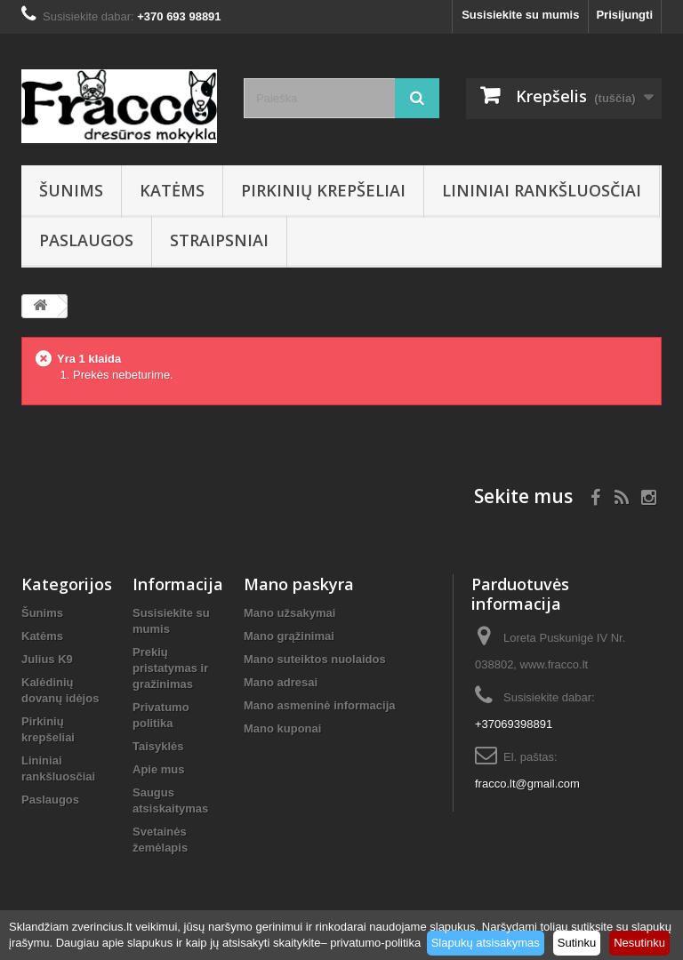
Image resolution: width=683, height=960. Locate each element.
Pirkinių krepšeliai (323, 190)
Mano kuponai (282, 728)
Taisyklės (158, 746)
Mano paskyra (299, 584)
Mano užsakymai (289, 613)
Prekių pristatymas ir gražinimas (170, 668)
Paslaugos (86, 240)
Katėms (172, 190)
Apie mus (159, 769)
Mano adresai (280, 682)
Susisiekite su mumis (520, 14)
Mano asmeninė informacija (320, 705)
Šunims (71, 190)
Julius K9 (47, 659)
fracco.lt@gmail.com (527, 783)
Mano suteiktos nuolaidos (315, 659)
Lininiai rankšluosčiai (541, 190)
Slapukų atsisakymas (485, 942)
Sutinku (577, 942)
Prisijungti (624, 14)
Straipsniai (219, 240)
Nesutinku (639, 942)
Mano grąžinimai (289, 636)
